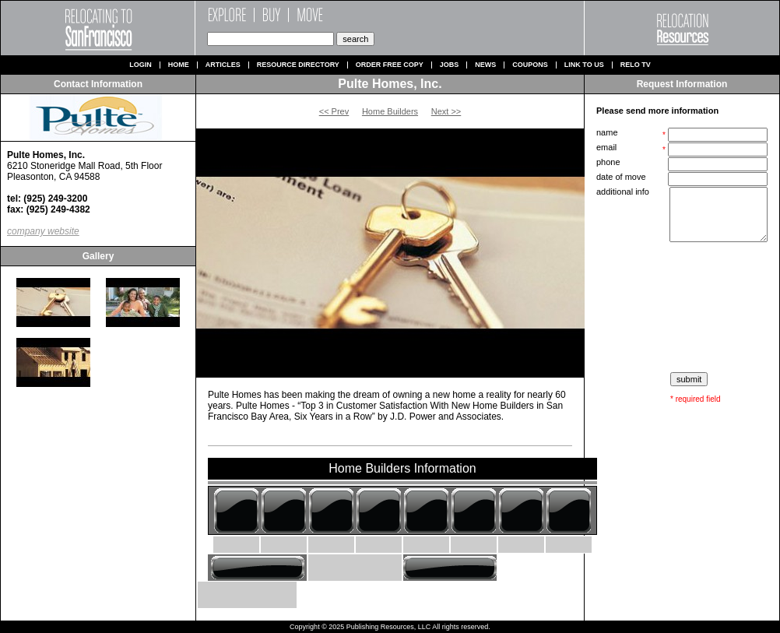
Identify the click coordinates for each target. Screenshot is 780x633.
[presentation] (683, 307)
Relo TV (635, 65)
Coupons (530, 65)
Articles (223, 65)
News (485, 65)
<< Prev (334, 111)
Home (178, 65)
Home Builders (390, 111)
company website (43, 231)
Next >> (446, 111)
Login (140, 65)
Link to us (584, 65)
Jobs (449, 65)
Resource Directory (298, 65)
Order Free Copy (389, 65)
